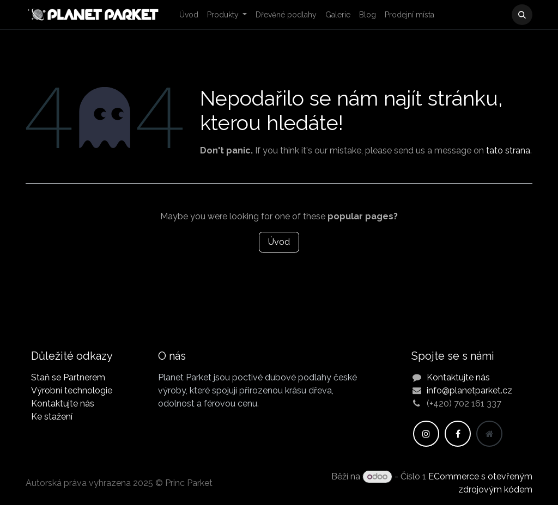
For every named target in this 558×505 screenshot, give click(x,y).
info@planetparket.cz (469, 390)
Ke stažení (51, 416)
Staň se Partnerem (68, 377)
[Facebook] (458, 434)
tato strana (508, 150)
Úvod (279, 242)
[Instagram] (426, 434)
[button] (522, 14)
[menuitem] (189, 15)
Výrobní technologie (71, 390)
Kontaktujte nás (62, 403)
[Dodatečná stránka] (489, 434)
